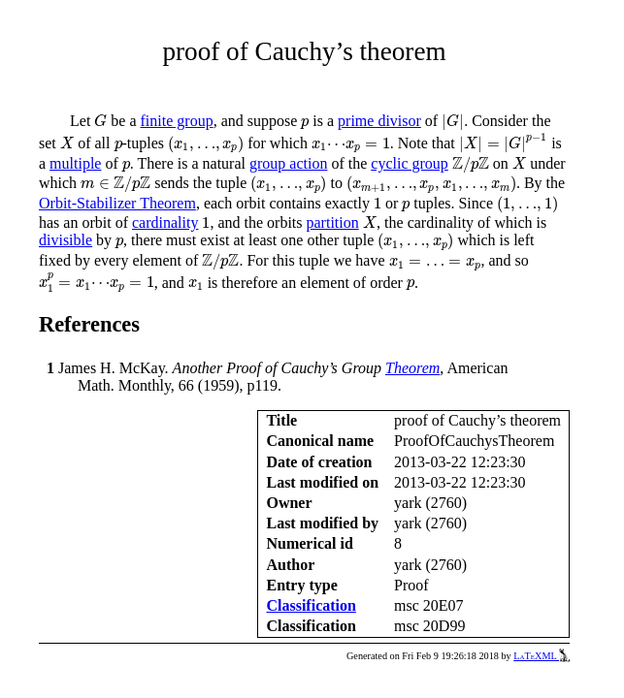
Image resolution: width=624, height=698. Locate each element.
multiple (75, 163)
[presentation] (100, 120)
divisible (65, 240)
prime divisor (379, 120)
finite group (177, 120)
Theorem (412, 368)
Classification (310, 605)
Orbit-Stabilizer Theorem (117, 203)
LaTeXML (541, 655)
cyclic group (409, 163)
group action (288, 163)
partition (333, 222)
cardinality (165, 222)
